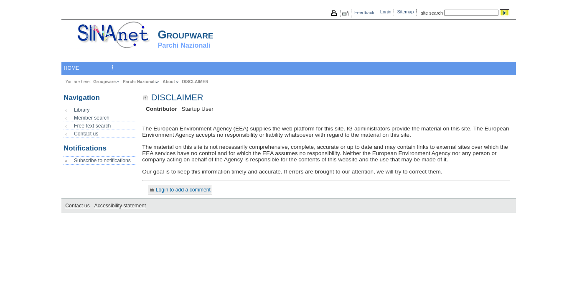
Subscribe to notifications (102, 160)
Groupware (104, 81)
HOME (71, 68)
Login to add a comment (183, 190)
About (169, 81)
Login (385, 11)
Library (81, 110)
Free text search (92, 126)
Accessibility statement (120, 206)
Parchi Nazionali (139, 81)
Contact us (86, 134)
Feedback (364, 12)
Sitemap (405, 11)
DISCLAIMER (195, 81)
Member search (91, 118)
